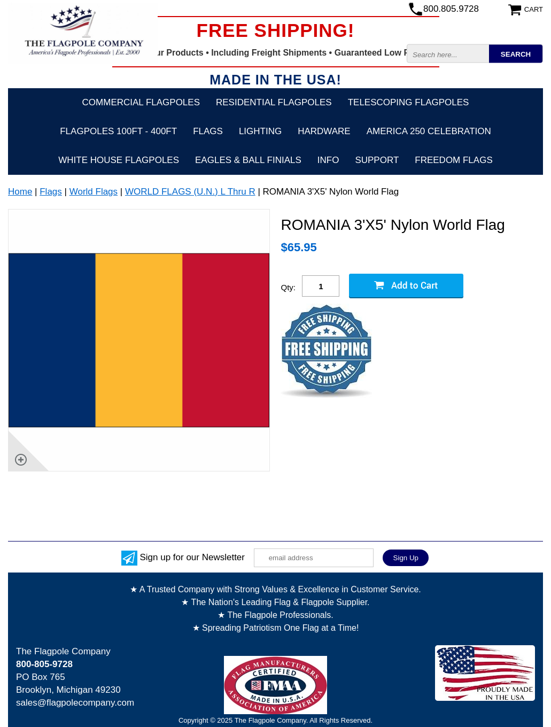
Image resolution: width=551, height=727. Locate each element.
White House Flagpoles (118, 160)
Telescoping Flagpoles (408, 102)
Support (377, 160)
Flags (208, 131)
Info (328, 160)
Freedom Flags (453, 160)
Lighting (260, 131)
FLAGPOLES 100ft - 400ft (118, 131)
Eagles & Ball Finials (248, 160)
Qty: (288, 287)
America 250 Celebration (429, 131)
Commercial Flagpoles (141, 102)
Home (20, 192)
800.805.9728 (451, 9)
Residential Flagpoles (274, 102)
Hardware (324, 131)
